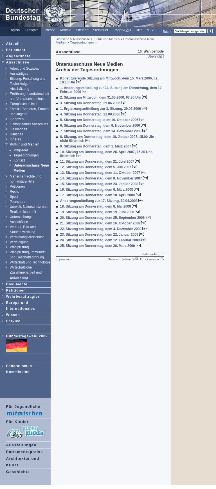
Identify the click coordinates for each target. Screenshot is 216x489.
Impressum (63, 259)
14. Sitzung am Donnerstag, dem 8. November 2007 (104, 178)
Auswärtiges (19, 74)
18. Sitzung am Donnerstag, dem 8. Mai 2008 (98, 206)
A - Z (150, 30)
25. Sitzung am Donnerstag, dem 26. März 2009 (100, 246)
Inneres (15, 139)
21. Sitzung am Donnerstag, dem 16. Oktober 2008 (103, 223)
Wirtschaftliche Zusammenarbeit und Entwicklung (26, 272)
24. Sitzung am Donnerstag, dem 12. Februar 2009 (103, 240)
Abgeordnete (18, 56)
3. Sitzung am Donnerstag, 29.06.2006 (93, 103)
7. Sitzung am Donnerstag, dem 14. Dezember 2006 (103, 131)
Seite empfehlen (123, 259)
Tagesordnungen (26, 155)
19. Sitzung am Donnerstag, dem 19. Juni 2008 (100, 212)
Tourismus (17, 202)
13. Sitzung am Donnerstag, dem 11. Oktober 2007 (103, 173)
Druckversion (152, 259)
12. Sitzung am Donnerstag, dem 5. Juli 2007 (98, 167)
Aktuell (13, 44)
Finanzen (17, 119)
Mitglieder (21, 150)
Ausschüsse (18, 62)
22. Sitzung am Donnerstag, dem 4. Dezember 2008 (103, 229)
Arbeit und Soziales (24, 68)
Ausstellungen (21, 445)
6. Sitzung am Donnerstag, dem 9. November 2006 (103, 126)
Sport (14, 197)
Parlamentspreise (24, 452)
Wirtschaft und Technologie (30, 262)
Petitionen (17, 186)
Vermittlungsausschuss (27, 237)
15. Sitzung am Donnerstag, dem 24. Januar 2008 (102, 184)
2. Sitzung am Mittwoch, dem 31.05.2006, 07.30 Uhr (103, 97)
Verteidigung (19, 242)
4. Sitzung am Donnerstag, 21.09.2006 (93, 114)
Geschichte (18, 472)
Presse (50, 30)
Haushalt (16, 134)
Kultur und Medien (24, 144)
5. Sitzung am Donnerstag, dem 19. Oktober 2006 (102, 120)
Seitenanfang (152, 254)
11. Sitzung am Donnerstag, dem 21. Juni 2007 (100, 161)
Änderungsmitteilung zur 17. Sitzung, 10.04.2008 (101, 201)
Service (13, 321)
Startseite (62, 39)
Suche (167, 31)
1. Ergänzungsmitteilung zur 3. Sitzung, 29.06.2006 (103, 109)
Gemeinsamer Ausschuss (29, 124)
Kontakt (65, 30)
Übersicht (155, 56)
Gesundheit (18, 129)
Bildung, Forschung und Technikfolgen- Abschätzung (28, 84)
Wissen (13, 315)
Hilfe (139, 30)
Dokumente (17, 284)
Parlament (16, 50)
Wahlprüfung (19, 247)
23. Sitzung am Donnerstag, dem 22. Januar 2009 (102, 234)
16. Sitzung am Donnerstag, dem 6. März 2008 (99, 190)
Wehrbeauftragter (23, 297)
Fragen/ (121, 30)
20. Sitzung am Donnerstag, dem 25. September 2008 (105, 218)
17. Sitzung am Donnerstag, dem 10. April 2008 (100, 195)
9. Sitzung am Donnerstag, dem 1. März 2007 (98, 146)
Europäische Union (24, 104)
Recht (14, 192)
